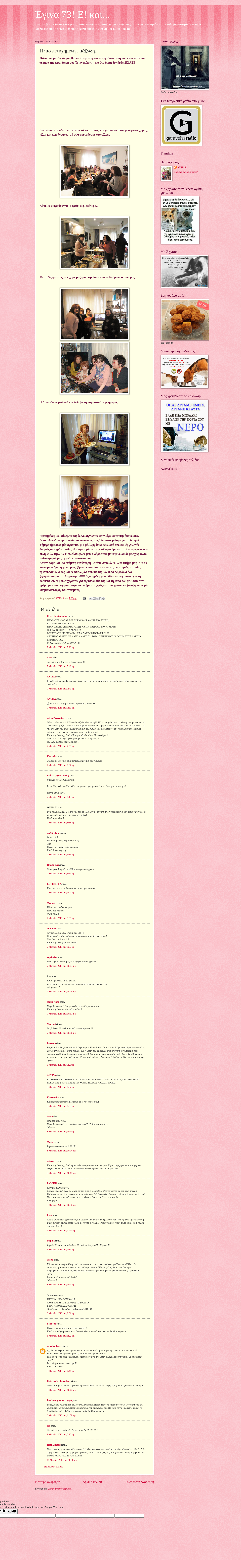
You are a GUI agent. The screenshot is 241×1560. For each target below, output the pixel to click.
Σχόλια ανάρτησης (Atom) (60, 1489)
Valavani (51, 1024)
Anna (49, 657)
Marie (50, 1142)
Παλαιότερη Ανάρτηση (139, 1482)
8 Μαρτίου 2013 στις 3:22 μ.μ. (61, 1336)
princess (51, 1161)
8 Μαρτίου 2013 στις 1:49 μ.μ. (61, 1284)
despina (51, 1240)
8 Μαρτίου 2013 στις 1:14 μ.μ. (61, 1249)
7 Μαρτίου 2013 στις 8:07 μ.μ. (61, 765)
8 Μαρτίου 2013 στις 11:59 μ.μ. (61, 1415)
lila (48, 1426)
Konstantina (53, 1097)
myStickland (53, 833)
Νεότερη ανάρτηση (47, 1482)
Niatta (50, 1260)
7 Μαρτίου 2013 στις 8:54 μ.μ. (61, 873)
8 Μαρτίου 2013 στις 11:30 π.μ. (61, 1230)
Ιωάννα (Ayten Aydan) (58, 775)
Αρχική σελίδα (92, 1482)
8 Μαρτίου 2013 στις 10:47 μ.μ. (61, 1390)
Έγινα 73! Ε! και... (72, 14)
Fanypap (51, 1043)
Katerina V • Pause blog (59, 1381)
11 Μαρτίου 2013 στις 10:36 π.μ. (62, 1460)
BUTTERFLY (54, 884)
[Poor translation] (12, 1511)
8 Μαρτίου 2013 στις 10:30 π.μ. (61, 1205)
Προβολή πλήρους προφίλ (186, 172)
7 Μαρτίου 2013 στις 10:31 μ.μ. (61, 1013)
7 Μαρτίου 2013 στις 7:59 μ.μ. (61, 746)
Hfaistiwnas (53, 865)
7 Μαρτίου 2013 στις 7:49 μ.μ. (61, 688)
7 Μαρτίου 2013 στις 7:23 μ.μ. (61, 647)
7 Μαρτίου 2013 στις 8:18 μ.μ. (61, 822)
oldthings (51, 928)
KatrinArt (52, 756)
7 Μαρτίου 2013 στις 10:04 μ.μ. (61, 966)
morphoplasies (54, 1346)
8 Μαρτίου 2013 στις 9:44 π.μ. (61, 1131)
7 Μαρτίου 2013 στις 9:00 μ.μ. (61, 892)
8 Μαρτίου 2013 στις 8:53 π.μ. (61, 1106)
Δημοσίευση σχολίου (53, 1466)
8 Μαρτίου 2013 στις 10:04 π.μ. (61, 1150)
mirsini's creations (56, 718)
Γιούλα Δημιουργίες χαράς (60, 1400)
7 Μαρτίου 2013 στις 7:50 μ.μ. (61, 708)
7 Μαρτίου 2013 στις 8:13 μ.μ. (61, 797)
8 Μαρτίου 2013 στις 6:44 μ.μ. (61, 1371)
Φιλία (50, 1116)
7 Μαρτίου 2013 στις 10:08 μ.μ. (61, 991)
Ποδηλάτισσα (53, 1445)
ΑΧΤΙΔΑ (51, 676)
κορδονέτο (52, 957)
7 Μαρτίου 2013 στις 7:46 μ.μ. (61, 666)
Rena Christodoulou (57, 616)
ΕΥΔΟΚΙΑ (52, 1183)
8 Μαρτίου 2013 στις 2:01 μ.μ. (61, 1313)
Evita (49, 1215)
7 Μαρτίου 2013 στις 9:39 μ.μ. (61, 918)
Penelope (51, 1323)
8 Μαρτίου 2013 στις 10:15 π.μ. (61, 1173)
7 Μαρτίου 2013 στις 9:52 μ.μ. (61, 947)
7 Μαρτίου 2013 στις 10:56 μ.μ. (61, 1033)
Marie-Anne (53, 1002)
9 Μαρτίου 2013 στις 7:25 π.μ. (61, 1434)
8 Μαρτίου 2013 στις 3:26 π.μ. (61, 1065)
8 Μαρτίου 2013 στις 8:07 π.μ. (61, 1087)
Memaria (51, 903)
